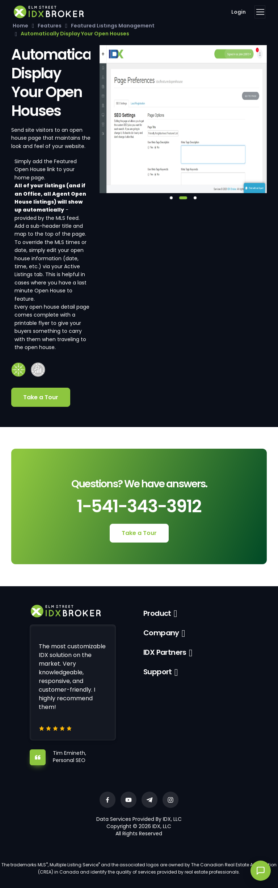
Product (157, 613)
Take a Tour (40, 397)
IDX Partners (164, 652)
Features (50, 25)
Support (157, 672)
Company (161, 633)
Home (20, 25)
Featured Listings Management (113, 25)
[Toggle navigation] (259, 11)
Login (238, 12)
